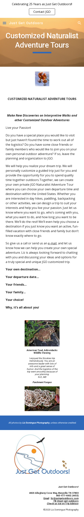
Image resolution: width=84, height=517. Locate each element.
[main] (42, 42)
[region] (42, 9)
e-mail (52, 243)
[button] (4, 23)
